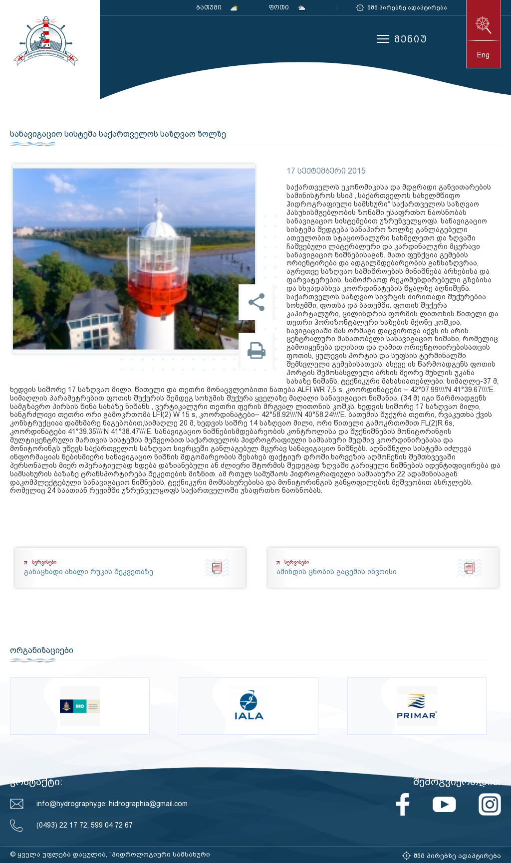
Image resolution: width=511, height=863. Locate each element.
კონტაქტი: (36, 781)
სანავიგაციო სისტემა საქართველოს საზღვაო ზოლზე (118, 134)
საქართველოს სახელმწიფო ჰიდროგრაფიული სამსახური (45, 41)
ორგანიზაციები (41, 650)
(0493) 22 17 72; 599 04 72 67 (84, 825)
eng (483, 55)
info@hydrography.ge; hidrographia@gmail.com (112, 804)
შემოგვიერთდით (457, 781)
